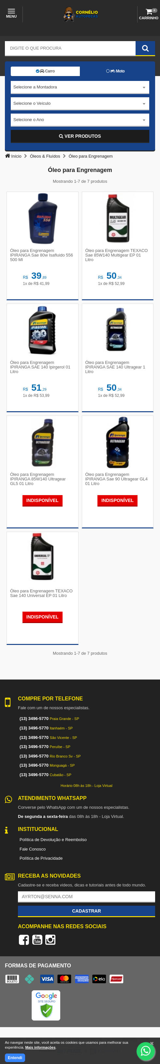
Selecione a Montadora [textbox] (35, 87)
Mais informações (40, 1047)
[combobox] (80, 87)
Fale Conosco (33, 849)
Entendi (15, 1058)
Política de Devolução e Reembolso (53, 839)
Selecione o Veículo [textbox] (32, 103)
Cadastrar (86, 911)
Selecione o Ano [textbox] (28, 119)
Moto (115, 71)
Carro (45, 71)
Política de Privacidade (41, 858)
